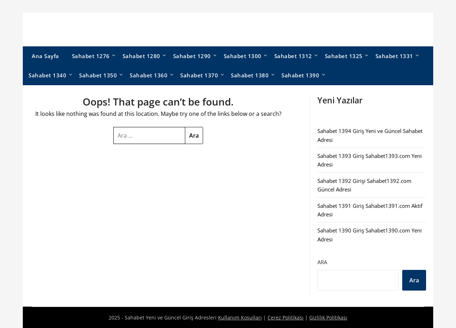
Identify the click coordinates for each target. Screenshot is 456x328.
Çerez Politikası (286, 317)
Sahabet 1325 (344, 56)
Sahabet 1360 (148, 75)
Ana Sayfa (45, 56)
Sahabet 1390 (300, 75)
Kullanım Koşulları (240, 317)
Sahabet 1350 (98, 75)
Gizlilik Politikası (328, 317)
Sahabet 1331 (394, 56)
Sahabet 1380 (250, 75)
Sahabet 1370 (199, 75)
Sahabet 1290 (192, 56)
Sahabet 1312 (293, 56)
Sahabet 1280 (141, 56)
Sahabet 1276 (91, 56)
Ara (322, 262)
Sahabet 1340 (47, 75)
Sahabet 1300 (242, 56)
